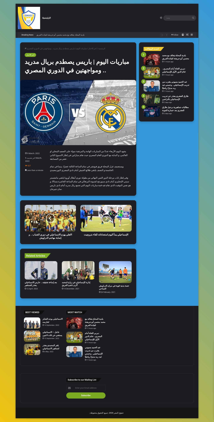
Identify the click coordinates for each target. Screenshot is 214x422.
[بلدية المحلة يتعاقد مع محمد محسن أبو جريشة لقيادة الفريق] (152, 59)
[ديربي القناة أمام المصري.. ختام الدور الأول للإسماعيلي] (152, 72)
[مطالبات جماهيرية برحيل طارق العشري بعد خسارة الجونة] (152, 111)
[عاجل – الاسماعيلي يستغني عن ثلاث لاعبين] (32, 336)
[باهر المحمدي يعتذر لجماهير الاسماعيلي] (32, 349)
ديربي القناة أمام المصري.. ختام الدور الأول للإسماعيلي (93, 336)
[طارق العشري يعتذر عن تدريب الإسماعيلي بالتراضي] (152, 99)
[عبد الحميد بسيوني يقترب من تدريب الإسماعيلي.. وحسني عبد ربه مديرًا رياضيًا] (152, 86)
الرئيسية (46, 18)
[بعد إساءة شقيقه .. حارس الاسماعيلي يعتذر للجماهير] (41, 270)
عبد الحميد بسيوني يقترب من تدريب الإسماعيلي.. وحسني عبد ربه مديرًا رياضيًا (175, 85)
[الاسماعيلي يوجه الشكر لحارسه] (32, 323)
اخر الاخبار (92, 48)
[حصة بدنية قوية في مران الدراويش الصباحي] (115, 272)
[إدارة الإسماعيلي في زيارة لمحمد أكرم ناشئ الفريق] (78, 270)
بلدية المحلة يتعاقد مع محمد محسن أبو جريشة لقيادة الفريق (60, 35)
